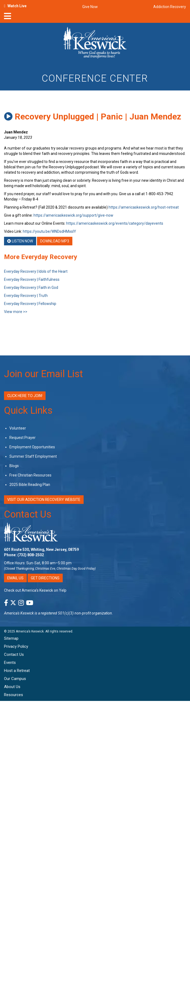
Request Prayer (22, 437)
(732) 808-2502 (30, 555)
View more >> (15, 312)
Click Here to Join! (24, 396)
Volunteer (17, 428)
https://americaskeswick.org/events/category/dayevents (114, 223)
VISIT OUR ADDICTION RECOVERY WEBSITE (43, 499)
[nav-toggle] (7, 18)
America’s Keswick (30, 631)
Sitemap (11, 638)
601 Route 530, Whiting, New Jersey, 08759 (41, 549)
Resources (13, 694)
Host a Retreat (17, 670)
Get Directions (45, 578)
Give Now (90, 7)
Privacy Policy (16, 646)
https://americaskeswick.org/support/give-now (73, 215)
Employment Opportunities (32, 447)
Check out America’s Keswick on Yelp (35, 590)
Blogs (14, 466)
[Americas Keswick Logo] (95, 43)
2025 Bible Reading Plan (29, 484)
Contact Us (27, 514)
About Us (12, 686)
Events (10, 662)
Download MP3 (54, 241)
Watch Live (17, 6)
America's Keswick (19, 613)
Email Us (15, 578)
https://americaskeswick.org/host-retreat (144, 207)
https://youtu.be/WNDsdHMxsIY (49, 231)
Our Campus (15, 678)
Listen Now (20, 241)
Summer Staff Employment (33, 456)
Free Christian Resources (30, 475)
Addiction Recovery (169, 7)
